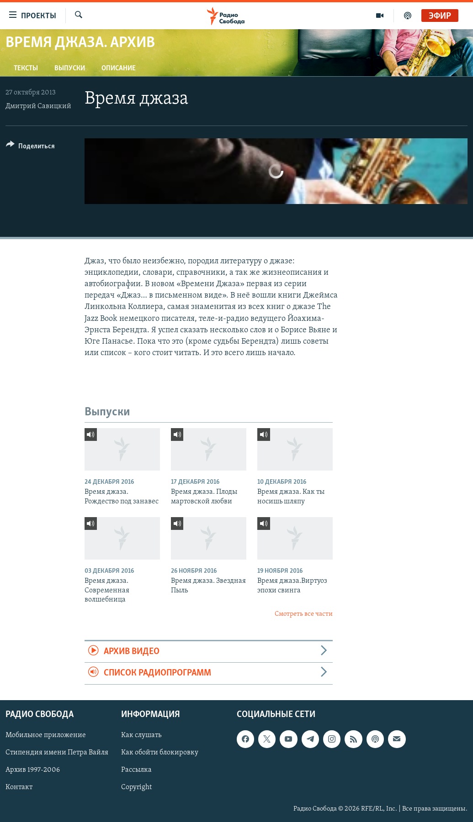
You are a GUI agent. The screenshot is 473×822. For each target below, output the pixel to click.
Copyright (136, 787)
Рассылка (136, 770)
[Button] (30, 147)
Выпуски (69, 68)
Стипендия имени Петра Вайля (56, 752)
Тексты (26, 68)
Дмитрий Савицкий (38, 106)
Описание (118, 68)
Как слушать (141, 735)
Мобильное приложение (45, 735)
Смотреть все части (304, 614)
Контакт (18, 787)
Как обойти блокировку (159, 752)
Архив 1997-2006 (32, 770)
